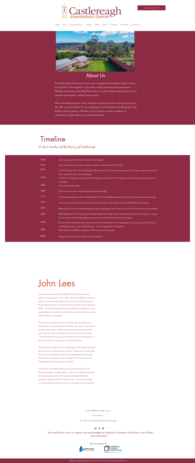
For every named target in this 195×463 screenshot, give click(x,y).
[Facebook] (99, 428)
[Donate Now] (151, 7)
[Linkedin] (95, 428)
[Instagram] (103, 428)
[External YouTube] (128, 331)
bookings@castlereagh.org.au (98, 410)
